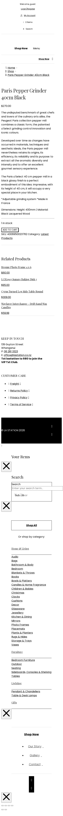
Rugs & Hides (19, 637)
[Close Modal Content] (6, 467)
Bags (14, 561)
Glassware (18, 609)
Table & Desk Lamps (24, 695)
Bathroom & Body (22, 565)
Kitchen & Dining (21, 617)
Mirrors (15, 621)
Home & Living (20, 548)
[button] (28, 22)
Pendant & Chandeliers (25, 691)
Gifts (14, 702)
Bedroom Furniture (23, 660)
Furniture (17, 652)
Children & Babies (22, 589)
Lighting (16, 683)
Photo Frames (20, 625)
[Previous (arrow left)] (2, 809)
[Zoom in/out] (2, 805)
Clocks (15, 597)
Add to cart (10, 229)
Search (16, 484)
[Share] (9, 805)
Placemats (18, 629)
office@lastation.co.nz (17, 355)
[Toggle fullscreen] (5, 805)
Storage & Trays (21, 641)
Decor (15, 605)
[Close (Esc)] (12, 805)
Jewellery (17, 613)
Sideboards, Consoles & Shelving (31, 672)
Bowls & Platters (21, 581)
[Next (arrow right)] (5, 809)
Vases (15, 645)
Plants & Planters (22, 633)
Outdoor (16, 664)
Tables (15, 676)
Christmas (17, 593)
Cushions (17, 601)
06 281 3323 (11, 351)
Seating (16, 668)
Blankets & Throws (23, 573)
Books (15, 577)
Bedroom (17, 569)
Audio (14, 557)
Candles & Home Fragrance (28, 585)
